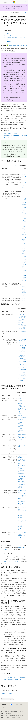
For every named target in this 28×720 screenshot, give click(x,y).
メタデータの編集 (24, 237)
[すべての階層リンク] (2, 12)
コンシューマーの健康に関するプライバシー (11, 715)
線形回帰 (21, 324)
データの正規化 (24, 253)
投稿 (2, 713)
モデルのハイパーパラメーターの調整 (22, 411)
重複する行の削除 (24, 264)
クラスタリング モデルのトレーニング (22, 400)
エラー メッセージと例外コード (12, 561)
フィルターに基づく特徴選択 (24, 286)
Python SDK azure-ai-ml (17, 45)
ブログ (20, 711)
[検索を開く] (19, 2)
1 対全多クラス (22, 355)
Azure (7, 12)
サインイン (24, 2)
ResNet (19, 504)
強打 (23, 267)
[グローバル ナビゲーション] (1, 2)
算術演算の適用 (24, 199)
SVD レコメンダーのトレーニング (22, 522)
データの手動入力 (24, 176)
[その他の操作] (25, 12)
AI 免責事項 (4, 711)
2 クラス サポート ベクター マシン (22, 380)
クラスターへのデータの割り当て (22, 419)
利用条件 (3, 718)
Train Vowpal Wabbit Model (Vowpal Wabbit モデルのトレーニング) (22, 484)
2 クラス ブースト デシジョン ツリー (22, 364)
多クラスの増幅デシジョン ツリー (22, 341)
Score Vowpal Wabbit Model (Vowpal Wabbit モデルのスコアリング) (22, 476)
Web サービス (5, 39)
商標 (8, 718)
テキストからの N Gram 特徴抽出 (22, 460)
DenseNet (20, 503)
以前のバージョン (12, 711)
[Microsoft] (14, 2)
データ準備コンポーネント (8, 33)
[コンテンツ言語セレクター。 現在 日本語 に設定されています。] (4, 704)
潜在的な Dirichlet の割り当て (21, 470)
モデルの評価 (21, 425)
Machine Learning (15, 12)
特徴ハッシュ (21, 464)
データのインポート (24, 187)
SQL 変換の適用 (24, 204)
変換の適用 (20, 416)
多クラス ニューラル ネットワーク (22, 352)
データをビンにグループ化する (24, 244)
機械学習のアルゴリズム (8, 35)
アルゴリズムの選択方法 (10, 133)
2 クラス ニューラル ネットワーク (22, 375)
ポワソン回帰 (22, 328)
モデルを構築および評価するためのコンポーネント (14, 37)
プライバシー (8, 713)
